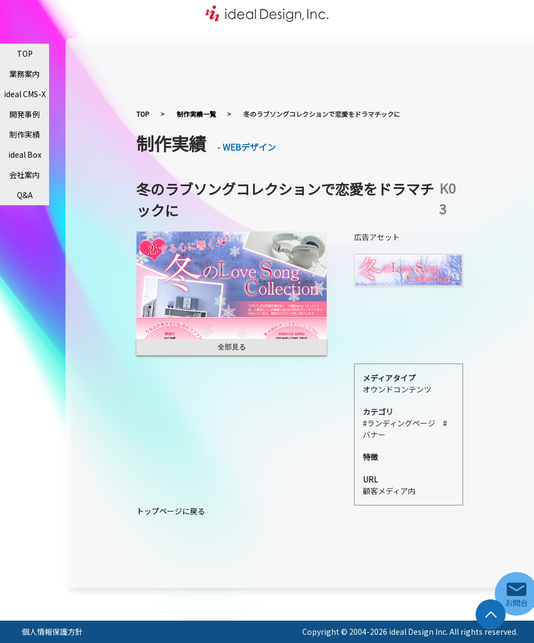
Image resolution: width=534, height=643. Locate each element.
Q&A (25, 194)
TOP (25, 53)
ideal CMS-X (25, 93)
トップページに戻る (170, 510)
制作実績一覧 (196, 113)
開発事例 (24, 114)
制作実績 (24, 134)
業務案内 (24, 73)
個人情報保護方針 (52, 631)
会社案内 (24, 174)
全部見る (232, 347)
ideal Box (24, 154)
